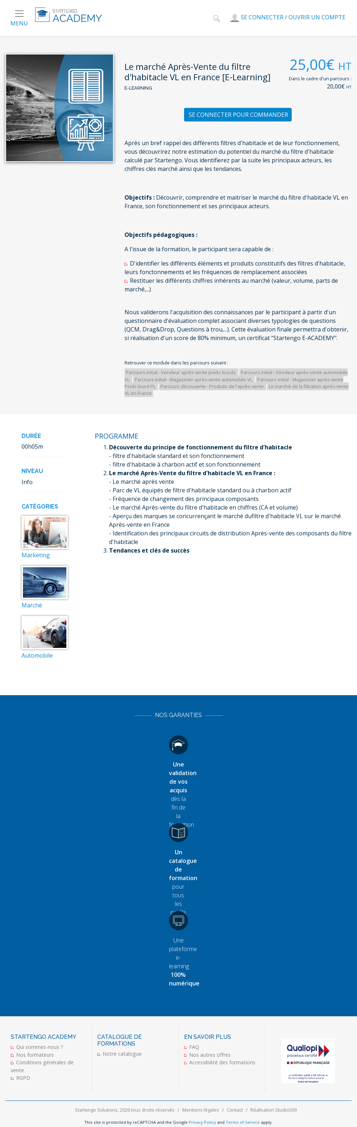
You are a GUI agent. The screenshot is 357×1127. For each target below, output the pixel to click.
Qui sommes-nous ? (39, 1047)
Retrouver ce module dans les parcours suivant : (176, 362)
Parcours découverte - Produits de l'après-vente (212, 386)
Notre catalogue (122, 1053)
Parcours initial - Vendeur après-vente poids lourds (181, 372)
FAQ (194, 1047)
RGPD (23, 1077)
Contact (235, 1110)
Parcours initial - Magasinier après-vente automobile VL (194, 379)
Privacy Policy (202, 1122)
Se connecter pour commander (238, 115)
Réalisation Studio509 (273, 1110)
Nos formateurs (35, 1054)
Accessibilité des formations (222, 1062)
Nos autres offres (210, 1054)
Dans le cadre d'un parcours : (320, 78)
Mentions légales (200, 1110)
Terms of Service (243, 1122)
